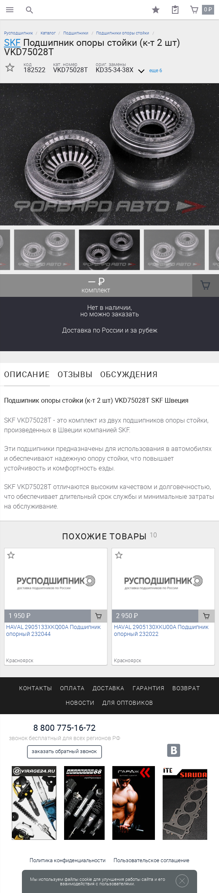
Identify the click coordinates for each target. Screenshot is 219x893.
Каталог (48, 33)
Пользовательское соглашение (151, 860)
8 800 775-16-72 (64, 728)
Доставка (109, 330)
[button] (105, 215)
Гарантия (149, 688)
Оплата (72, 688)
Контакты (35, 688)
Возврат (186, 688)
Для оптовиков (127, 703)
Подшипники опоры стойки (122, 33)
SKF (12, 42)
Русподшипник (18, 33)
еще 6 (148, 70)
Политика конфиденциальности (67, 860)
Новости (80, 703)
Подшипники (75, 33)
